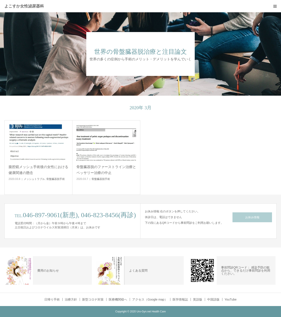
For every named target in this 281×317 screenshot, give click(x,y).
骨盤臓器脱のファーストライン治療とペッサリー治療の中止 (106, 170)
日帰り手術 (52, 299)
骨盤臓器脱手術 (55, 179)
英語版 (197, 299)
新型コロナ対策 (93, 299)
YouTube (231, 299)
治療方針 (71, 299)
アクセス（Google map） (149, 299)
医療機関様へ (118, 299)
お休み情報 (252, 217)
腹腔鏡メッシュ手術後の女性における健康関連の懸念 (38, 170)
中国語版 (213, 299)
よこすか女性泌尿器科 (24, 6)
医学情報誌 (180, 299)
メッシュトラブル (34, 179)
